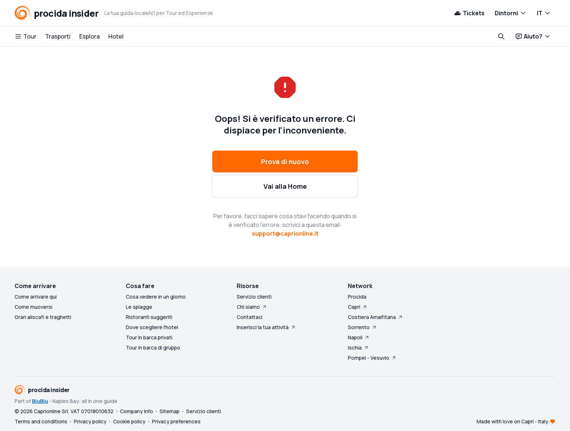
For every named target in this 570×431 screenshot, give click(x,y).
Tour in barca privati (149, 337)
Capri (358, 306)
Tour (25, 36)
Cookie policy (129, 421)
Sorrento (362, 327)
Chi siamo (252, 306)
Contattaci (249, 317)
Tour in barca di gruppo (153, 347)
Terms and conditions (41, 421)
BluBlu (40, 401)
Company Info (136, 411)
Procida (357, 296)
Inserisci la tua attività (266, 327)
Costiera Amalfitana (375, 317)
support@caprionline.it (285, 234)
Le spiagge (139, 306)
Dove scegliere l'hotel (152, 327)
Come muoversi (33, 306)
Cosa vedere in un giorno (156, 296)
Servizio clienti (254, 296)
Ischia (358, 347)
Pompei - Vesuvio (372, 357)
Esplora (89, 36)
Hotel (116, 36)
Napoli (359, 337)
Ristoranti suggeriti (149, 317)
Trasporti (58, 36)
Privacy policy (90, 421)
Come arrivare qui (36, 296)
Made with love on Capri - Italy (512, 421)
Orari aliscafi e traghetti (43, 317)
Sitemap (170, 411)
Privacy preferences (176, 421)
